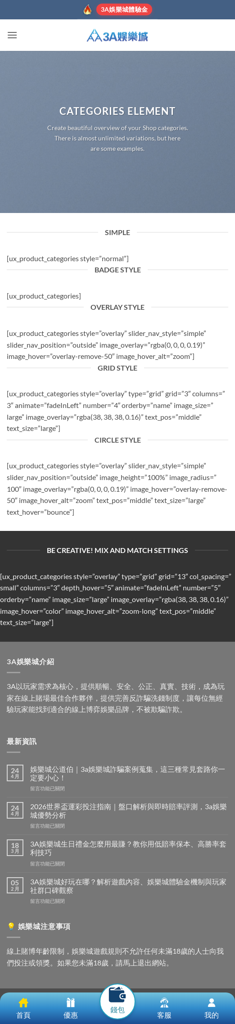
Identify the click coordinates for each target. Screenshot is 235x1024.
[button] (12, 35)
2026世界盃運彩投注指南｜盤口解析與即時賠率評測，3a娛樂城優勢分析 (128, 810)
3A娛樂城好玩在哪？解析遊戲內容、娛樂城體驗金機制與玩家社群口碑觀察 (128, 885)
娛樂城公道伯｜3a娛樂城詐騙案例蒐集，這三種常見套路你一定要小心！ (127, 773)
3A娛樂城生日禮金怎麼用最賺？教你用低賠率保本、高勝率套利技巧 (128, 847)
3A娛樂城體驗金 (124, 9)
